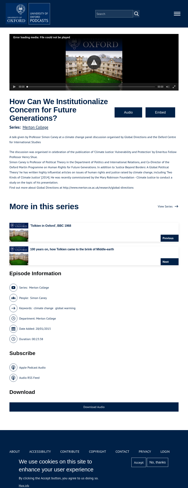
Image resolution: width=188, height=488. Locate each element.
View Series (165, 206)
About (14, 451)
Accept (139, 462)
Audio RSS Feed (29, 378)
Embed (160, 112)
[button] (94, 62)
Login (165, 451)
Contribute (69, 451)
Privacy (145, 451)
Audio (128, 112)
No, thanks (157, 462)
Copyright (97, 451)
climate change (43, 308)
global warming (65, 308)
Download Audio (94, 407)
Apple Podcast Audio (32, 367)
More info (24, 485)
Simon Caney (38, 298)
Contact (122, 451)
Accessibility (40, 451)
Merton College (35, 127)
